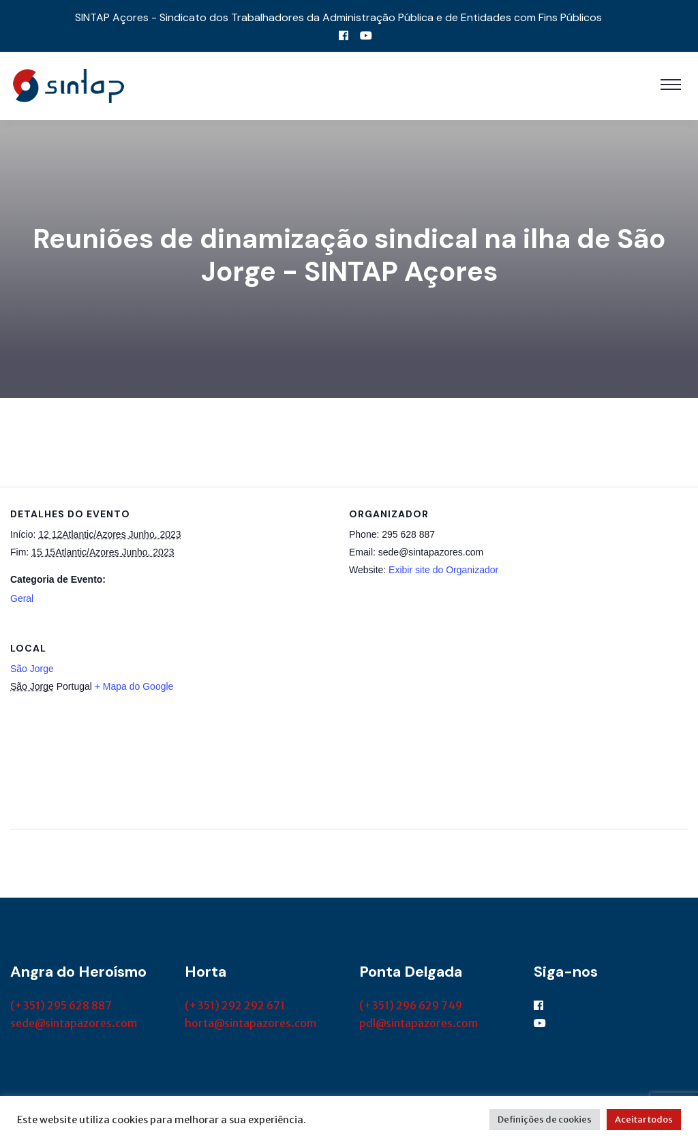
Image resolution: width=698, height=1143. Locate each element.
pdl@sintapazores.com (418, 1023)
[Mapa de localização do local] (616, 715)
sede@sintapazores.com (73, 1023)
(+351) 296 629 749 (410, 1005)
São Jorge (32, 668)
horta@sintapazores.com (250, 1023)
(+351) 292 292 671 (235, 1005)
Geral (21, 598)
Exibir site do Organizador (443, 569)
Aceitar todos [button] (644, 1119)
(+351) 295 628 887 (61, 1005)
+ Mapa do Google (134, 686)
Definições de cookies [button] (545, 1119)
